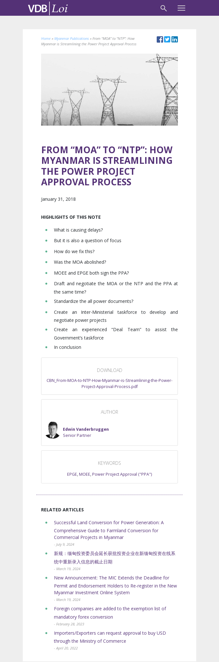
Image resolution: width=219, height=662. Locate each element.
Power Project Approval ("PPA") (122, 474)
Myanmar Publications (71, 38)
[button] (76, 430)
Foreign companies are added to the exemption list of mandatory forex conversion (110, 615)
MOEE (84, 474)
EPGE (72, 474)
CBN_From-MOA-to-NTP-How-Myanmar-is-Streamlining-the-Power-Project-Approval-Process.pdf (109, 383)
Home (46, 38)
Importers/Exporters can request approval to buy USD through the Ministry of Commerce (110, 640)
